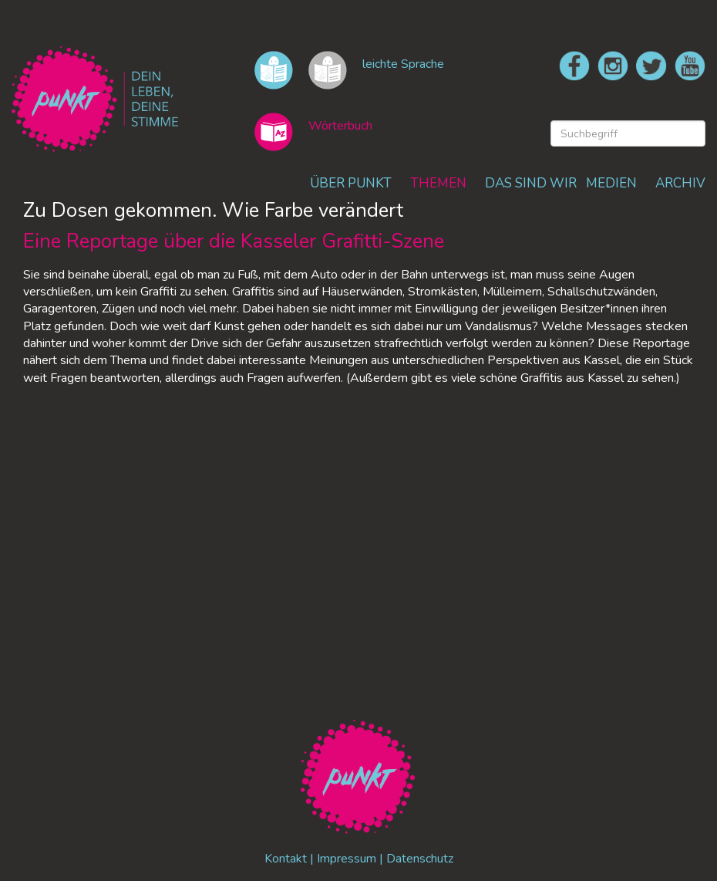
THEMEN (438, 183)
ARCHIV (680, 183)
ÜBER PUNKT (351, 183)
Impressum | (351, 858)
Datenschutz (419, 858)
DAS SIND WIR (531, 183)
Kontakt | (290, 858)
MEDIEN (611, 183)
